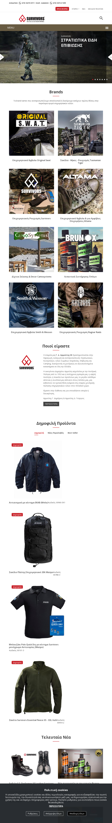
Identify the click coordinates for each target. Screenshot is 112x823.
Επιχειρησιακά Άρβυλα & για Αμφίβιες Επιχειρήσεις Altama (80, 221)
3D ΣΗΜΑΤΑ (65, 769)
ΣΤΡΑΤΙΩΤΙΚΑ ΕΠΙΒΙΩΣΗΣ (70, 744)
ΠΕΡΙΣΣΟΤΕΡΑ (51, 406)
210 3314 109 (59, 3)
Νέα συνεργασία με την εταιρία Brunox (78, 618)
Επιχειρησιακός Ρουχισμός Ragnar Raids (80, 334)
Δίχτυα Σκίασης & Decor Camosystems (31, 278)
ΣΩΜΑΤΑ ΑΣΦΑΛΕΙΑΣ (68, 748)
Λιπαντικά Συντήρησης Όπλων (80, 278)
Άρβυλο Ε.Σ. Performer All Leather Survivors (31, 618)
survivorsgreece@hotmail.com (26, 755)
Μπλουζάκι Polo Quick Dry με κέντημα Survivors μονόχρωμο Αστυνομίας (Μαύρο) (31, 553)
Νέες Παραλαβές (56, 435)
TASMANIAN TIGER (67, 758)
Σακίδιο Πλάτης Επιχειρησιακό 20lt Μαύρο (80, 491)
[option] (24, 708)
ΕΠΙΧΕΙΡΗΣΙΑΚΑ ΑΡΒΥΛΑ (69, 762)
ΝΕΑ (83, 9)
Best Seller (73, 435)
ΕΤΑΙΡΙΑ (75, 9)
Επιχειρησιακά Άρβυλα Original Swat (32, 162)
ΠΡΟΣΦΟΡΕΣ (62, 9)
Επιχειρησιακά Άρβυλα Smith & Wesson (31, 334)
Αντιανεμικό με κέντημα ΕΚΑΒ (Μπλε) (28, 491)
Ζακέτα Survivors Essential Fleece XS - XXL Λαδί (79, 553)
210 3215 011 (28, 3)
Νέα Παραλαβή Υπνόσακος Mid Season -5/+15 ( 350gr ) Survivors (78, 678)
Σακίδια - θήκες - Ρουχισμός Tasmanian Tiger (80, 163)
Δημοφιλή (39, 435)
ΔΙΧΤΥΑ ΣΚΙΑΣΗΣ (66, 766)
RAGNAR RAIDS (66, 755)
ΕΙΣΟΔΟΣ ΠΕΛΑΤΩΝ (95, 9)
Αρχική (62, 741)
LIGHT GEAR (64, 751)
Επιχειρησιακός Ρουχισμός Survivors (32, 220)
